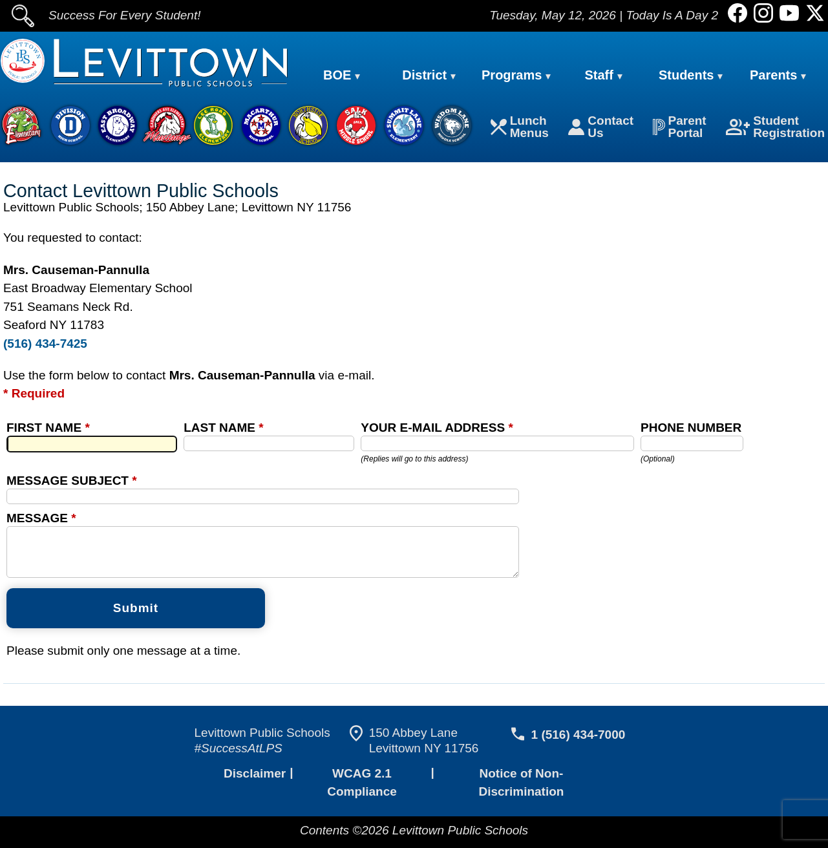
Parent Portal (680, 128)
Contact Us (602, 128)
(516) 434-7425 (43, 345)
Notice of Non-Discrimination (521, 795)
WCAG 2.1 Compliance (360, 795)
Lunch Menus (522, 128)
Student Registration (776, 128)
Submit (135, 630)
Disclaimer (253, 795)
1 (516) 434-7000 (575, 756)
